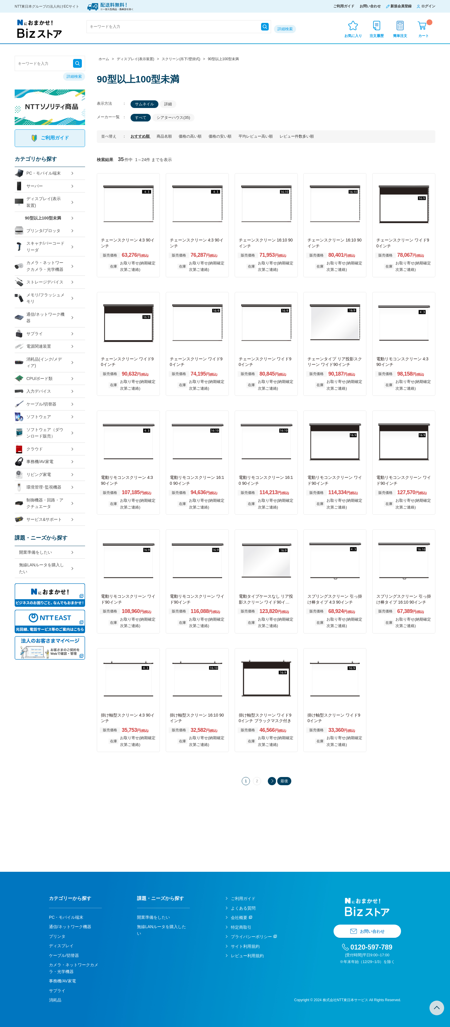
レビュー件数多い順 (297, 136)
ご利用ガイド (343, 6)
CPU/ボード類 (34, 378)
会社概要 (239, 917)
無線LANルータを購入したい (41, 568)
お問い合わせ (370, 6)
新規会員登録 (401, 6)
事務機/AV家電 (34, 461)
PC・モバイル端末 (38, 173)
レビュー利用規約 (247, 955)
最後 (284, 781)
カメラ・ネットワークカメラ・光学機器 (39, 266)
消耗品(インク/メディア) (38, 362)
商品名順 (165, 136)
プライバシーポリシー (251, 936)
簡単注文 (400, 36)
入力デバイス (33, 391)
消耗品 (55, 1000)
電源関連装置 (33, 346)
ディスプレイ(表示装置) (38, 202)
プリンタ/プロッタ (37, 230)
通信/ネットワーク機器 (40, 317)
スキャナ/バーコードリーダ (40, 246)
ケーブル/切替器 (35, 404)
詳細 (168, 104)
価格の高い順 (191, 136)
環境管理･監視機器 (38, 487)
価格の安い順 (221, 136)
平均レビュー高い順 (256, 136)
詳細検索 (285, 29)
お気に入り (353, 36)
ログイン (428, 6)
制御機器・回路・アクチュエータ (39, 503)
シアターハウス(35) (173, 117)
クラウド (29, 449)
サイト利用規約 (245, 946)
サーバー (29, 186)
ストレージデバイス (39, 282)
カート (425, 28)
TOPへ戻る (436, 1008)
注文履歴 (377, 36)
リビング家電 (33, 474)
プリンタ (57, 936)
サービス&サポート (38, 519)
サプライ (29, 333)
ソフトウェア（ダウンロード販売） (39, 432)
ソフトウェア (33, 417)
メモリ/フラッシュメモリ (40, 298)
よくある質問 (243, 908)
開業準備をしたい (35, 552)
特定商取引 (241, 927)
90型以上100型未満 (43, 218)
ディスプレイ (61, 945)
